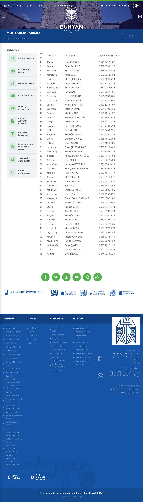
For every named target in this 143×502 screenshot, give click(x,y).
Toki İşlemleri (57, 346)
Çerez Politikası (12, 429)
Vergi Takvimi (57, 338)
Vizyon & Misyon (12, 336)
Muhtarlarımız (81, 346)
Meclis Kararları (12, 372)
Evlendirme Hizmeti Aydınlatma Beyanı (14, 400)
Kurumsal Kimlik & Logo (13, 363)
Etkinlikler (33, 339)
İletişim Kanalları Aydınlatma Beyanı (13, 433)
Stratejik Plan (57, 371)
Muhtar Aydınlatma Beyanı (14, 440)
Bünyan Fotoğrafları (83, 353)
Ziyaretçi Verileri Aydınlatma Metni (13, 407)
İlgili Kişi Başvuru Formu (13, 423)
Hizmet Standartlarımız (58, 358)
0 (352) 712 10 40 (130, 393)
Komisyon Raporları (14, 347)
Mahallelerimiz (81, 342)
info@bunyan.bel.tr (128, 386)
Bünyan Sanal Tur (82, 365)
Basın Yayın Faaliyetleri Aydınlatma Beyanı (13, 379)
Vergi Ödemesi (58, 335)
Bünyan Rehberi (82, 350)
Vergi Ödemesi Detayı (58, 329)
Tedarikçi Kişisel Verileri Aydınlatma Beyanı (14, 415)
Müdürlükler (11, 328)
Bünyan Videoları (82, 357)
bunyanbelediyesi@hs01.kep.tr (125, 389)
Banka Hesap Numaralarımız (58, 365)
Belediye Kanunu (59, 353)
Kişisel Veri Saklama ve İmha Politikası (14, 387)
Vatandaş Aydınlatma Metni (13, 393)
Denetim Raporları (13, 369)
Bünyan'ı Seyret (81, 361)
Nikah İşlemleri (58, 350)
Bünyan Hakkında (82, 328)
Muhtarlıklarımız (21, 39)
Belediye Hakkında (13, 332)
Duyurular (33, 336)
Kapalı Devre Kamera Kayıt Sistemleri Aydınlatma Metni (13, 459)
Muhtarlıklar (11, 351)
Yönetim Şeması (12, 339)
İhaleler (32, 343)
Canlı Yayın (33, 328)
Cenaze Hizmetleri (59, 342)
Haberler (32, 332)
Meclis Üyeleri (11, 343)
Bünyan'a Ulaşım (82, 332)
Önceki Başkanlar (13, 354)
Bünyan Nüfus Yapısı (81, 337)
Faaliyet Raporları (13, 358)
